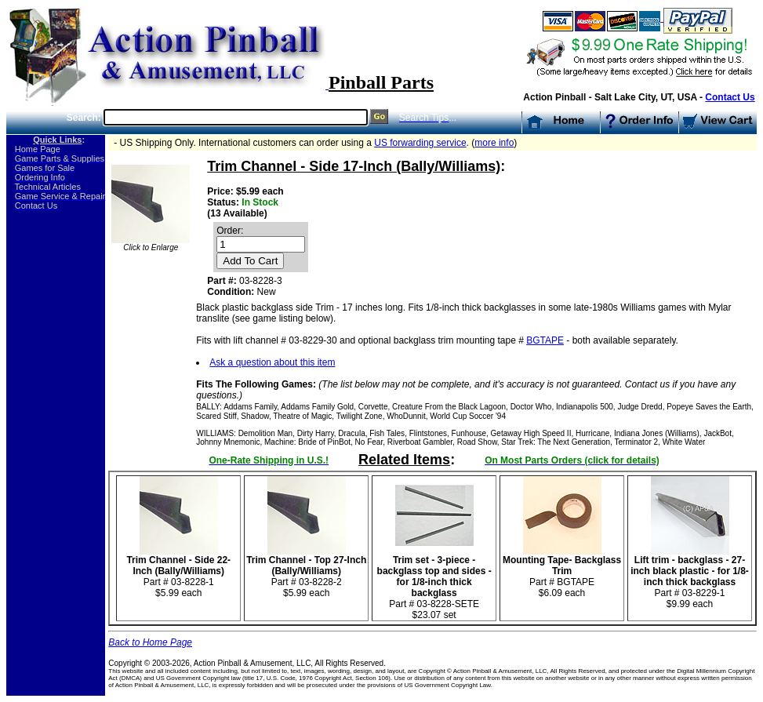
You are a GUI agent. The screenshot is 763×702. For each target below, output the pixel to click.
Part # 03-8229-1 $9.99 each (689, 577)
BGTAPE (545, 340)
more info (494, 142)
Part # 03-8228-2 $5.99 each (306, 572)
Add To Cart (250, 261)
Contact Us (729, 97)
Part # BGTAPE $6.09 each (562, 572)
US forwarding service (420, 142)
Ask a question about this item (272, 362)
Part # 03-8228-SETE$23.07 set (434, 583)
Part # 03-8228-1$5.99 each (178, 572)
